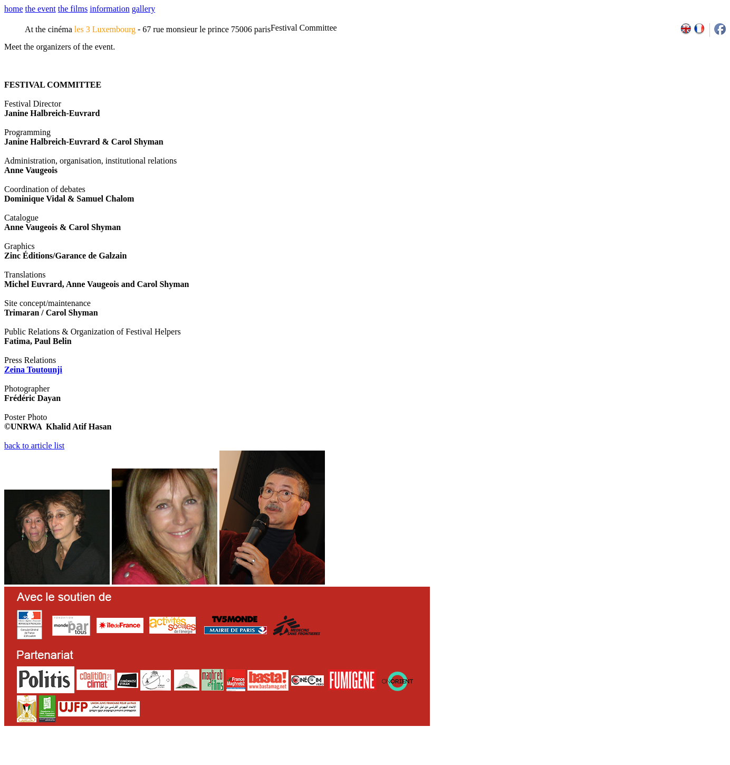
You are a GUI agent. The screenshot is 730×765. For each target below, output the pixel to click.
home (13, 8)
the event (40, 8)
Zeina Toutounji (33, 369)
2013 (647, 761)
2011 (626, 761)
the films (73, 8)
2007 (580, 761)
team (191, 761)
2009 (603, 761)
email (85, 761)
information (110, 8)
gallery (143, 8)
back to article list (34, 445)
